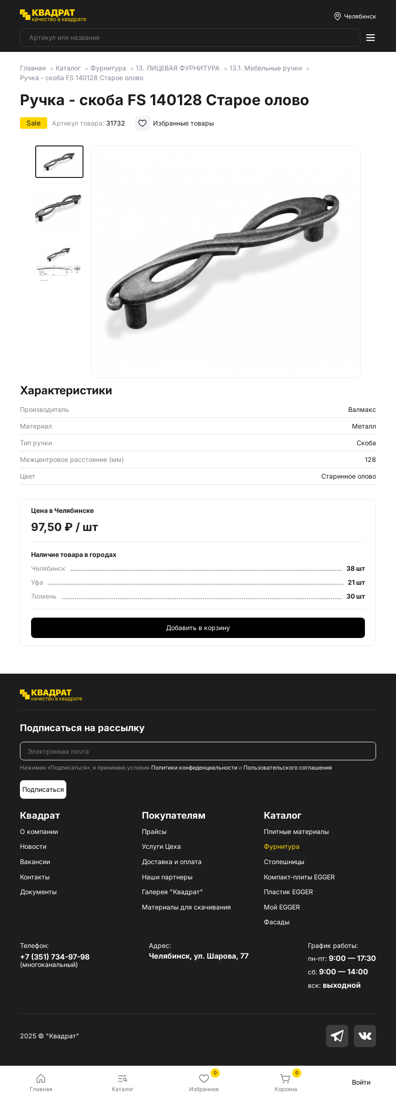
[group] (226, 261)
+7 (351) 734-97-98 (54, 957)
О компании (39, 831)
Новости (33, 846)
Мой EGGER (282, 907)
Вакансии (35, 861)
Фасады (276, 922)
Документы (38, 892)
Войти (361, 1082)
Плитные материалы (296, 831)
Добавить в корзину (198, 628)
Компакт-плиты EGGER (299, 877)
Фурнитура (282, 846)
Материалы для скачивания (186, 907)
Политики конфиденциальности (194, 767)
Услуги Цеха (161, 846)
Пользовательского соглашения (287, 767)
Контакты (35, 877)
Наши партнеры (167, 877)
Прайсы (154, 831)
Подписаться (43, 789)
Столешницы (284, 861)
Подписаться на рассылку (82, 727)
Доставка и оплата (172, 861)
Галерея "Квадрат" (172, 892)
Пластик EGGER (288, 892)
